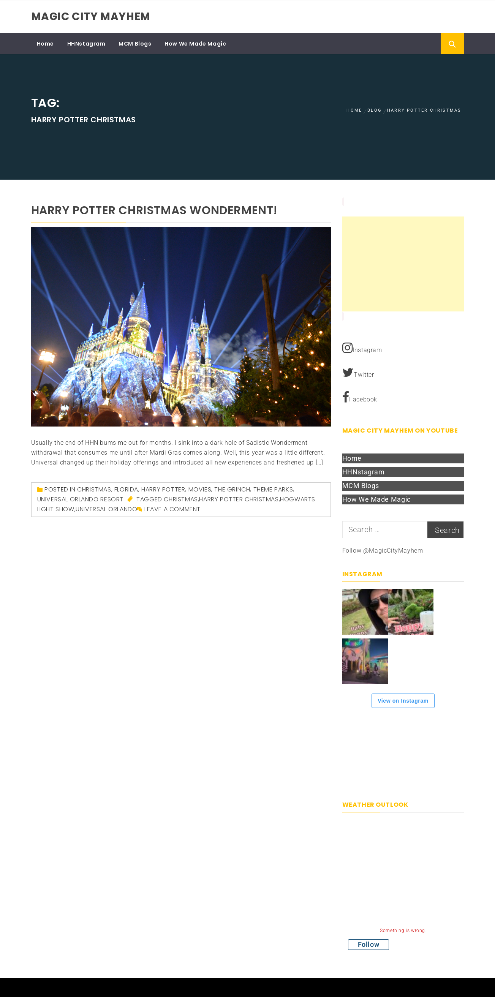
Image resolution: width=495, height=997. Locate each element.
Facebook (359, 397)
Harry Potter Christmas (238, 499)
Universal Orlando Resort (80, 499)
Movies (200, 489)
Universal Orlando (106, 509)
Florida (126, 489)
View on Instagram (403, 701)
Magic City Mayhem (90, 16)
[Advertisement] (403, 263)
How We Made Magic (195, 43)
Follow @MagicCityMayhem (382, 550)
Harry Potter (163, 489)
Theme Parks (273, 489)
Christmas (94, 489)
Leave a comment (172, 509)
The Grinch (232, 489)
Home (45, 43)
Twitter (358, 373)
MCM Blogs (135, 43)
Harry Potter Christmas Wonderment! (154, 210)
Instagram (362, 348)
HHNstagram (86, 43)
